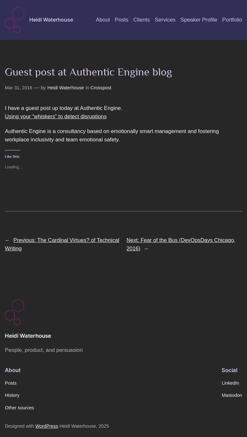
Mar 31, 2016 (18, 87)
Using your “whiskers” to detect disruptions (55, 116)
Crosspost (100, 87)
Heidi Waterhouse (51, 19)
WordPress (46, 426)
